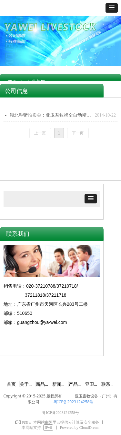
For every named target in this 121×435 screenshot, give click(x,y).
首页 (12, 81)
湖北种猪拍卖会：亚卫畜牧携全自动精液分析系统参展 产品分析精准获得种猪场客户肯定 (51, 115)
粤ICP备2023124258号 (74, 402)
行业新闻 (36, 81)
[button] (112, 8)
